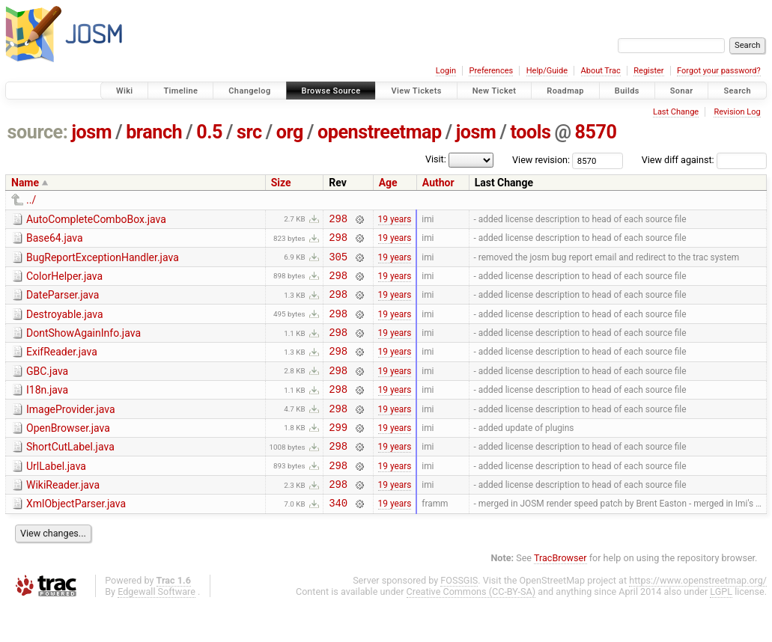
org (289, 132)
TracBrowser (560, 593)
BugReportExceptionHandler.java (102, 262)
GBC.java (47, 389)
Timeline (180, 91)
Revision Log (737, 112)
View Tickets (416, 91)
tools (530, 132)
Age (388, 183)
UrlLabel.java (56, 495)
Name (25, 183)
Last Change (676, 112)
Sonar (681, 91)
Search (737, 91)
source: (37, 132)
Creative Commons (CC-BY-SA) (471, 627)
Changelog (249, 91)
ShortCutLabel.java (70, 474)
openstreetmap (379, 132)
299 (338, 454)
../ (31, 200)
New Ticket (494, 91)
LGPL (721, 627)
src (249, 132)
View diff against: (704, 159)
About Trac (601, 71)
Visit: (435, 159)
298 (338, 220)
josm (91, 132)
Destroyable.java (64, 325)
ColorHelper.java (64, 283)
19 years (395, 220)
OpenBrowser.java (68, 453)
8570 (596, 132)
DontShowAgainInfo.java (83, 346)
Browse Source (331, 91)
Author (438, 183)
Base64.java (54, 240)
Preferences (491, 71)
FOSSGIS (459, 616)
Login (446, 71)
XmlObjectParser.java (76, 537)
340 (338, 538)
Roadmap (565, 91)
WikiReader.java (63, 516)
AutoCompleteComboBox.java (96, 219)
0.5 (209, 132)
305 (338, 263)
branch (154, 132)
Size (281, 183)
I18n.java (47, 410)
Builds (627, 91)
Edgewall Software (156, 627)
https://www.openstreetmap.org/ (698, 616)
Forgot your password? (719, 71)
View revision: (541, 159)
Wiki (124, 91)
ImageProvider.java (70, 432)
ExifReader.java (61, 367)
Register (648, 71)
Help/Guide (547, 71)
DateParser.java (62, 304)
